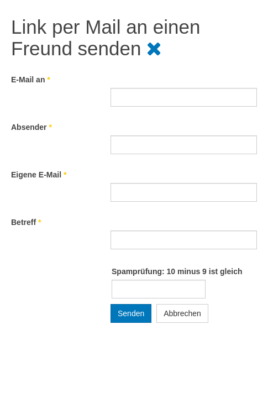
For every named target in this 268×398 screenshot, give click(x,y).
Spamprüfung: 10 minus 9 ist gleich (177, 271)
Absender (31, 127)
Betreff (26, 222)
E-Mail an (30, 79)
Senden (131, 313)
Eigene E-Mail (38, 174)
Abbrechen (182, 313)
